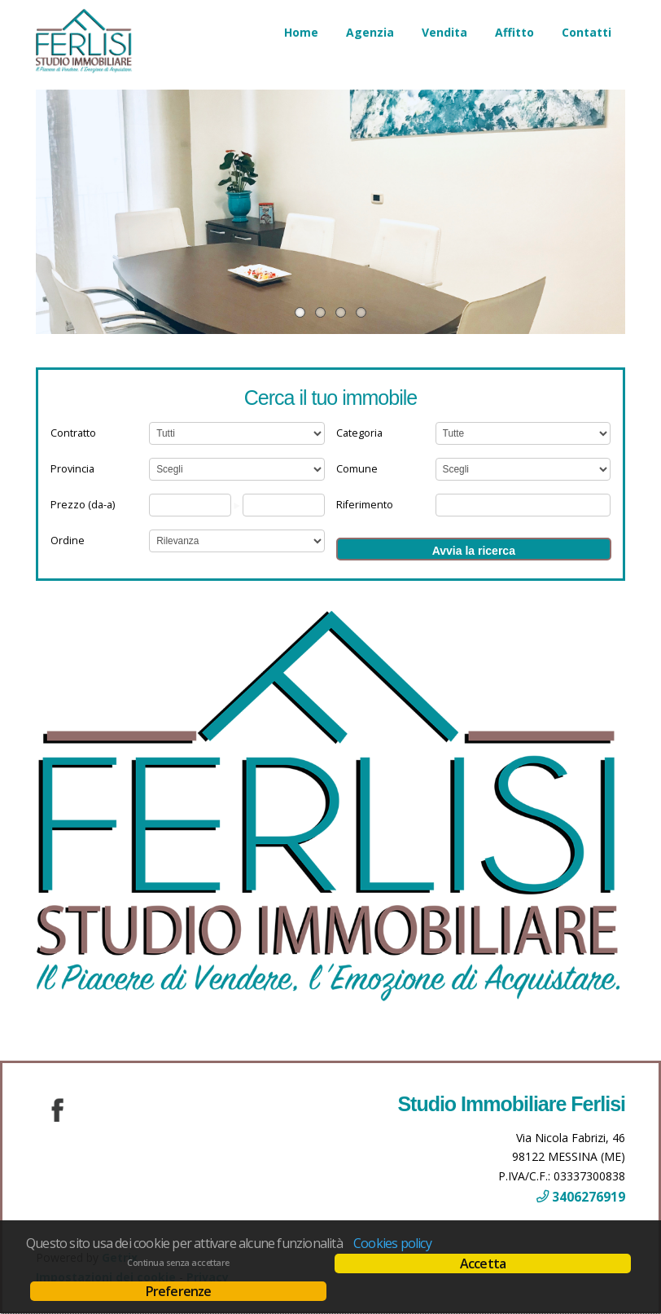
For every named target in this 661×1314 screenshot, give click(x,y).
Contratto (73, 433)
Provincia (72, 469)
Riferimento (364, 505)
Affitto (514, 32)
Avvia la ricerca (473, 550)
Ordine (67, 540)
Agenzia (370, 32)
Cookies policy (392, 1243)
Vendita (444, 32)
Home (301, 32)
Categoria (359, 433)
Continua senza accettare (178, 1262)
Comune (357, 469)
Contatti (586, 32)
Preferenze (179, 1291)
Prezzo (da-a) (82, 505)
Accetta (483, 1263)
